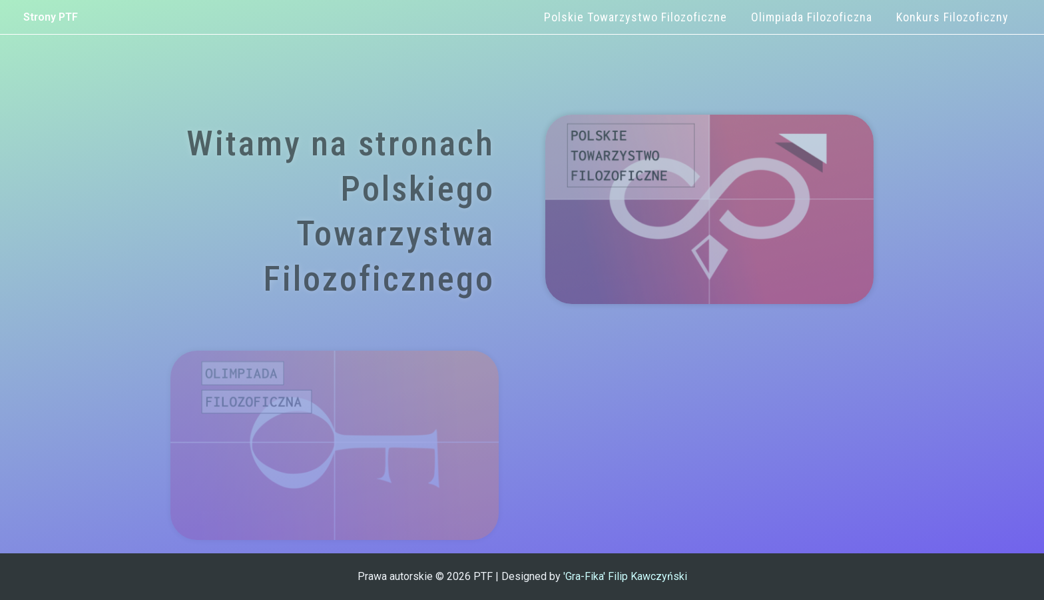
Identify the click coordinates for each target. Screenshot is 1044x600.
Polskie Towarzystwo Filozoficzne (635, 17)
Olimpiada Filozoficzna (811, 17)
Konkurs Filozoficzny (952, 17)
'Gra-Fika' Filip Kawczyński (625, 576)
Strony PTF (50, 17)
